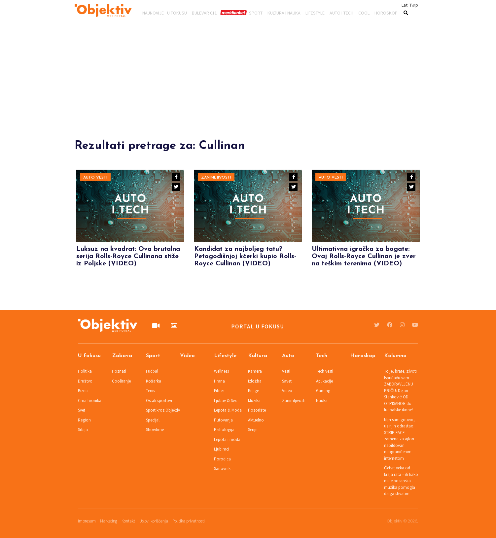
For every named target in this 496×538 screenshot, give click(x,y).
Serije (252, 429)
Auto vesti (95, 178)
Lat (404, 5)
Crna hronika (89, 400)
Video (187, 355)
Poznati (119, 371)
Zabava (122, 355)
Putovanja (223, 420)
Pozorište (257, 410)
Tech (321, 355)
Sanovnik (222, 468)
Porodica (222, 459)
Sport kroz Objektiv (163, 410)
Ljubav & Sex (225, 400)
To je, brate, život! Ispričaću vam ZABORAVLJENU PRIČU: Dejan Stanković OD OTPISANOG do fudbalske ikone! (400, 390)
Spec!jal (152, 420)
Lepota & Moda (228, 410)
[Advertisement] (248, 93)
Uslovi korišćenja (153, 521)
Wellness (221, 371)
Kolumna (395, 355)
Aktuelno (256, 420)
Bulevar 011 (204, 12)
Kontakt (128, 521)
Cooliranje (121, 381)
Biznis (83, 390)
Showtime (155, 429)
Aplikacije (324, 381)
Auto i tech (341, 12)
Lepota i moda (227, 439)
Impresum (87, 521)
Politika (85, 371)
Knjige (253, 390)
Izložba (255, 381)
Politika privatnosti (188, 521)
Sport (256, 12)
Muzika (254, 400)
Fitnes (219, 390)
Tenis (150, 390)
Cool (364, 12)
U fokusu (177, 12)
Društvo (85, 381)
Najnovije (153, 12)
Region (84, 420)
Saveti (287, 381)
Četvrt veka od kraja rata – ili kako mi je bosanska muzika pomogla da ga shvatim (401, 480)
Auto (288, 355)
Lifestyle (315, 12)
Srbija (83, 429)
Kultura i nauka (284, 12)
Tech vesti (324, 371)
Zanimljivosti (216, 178)
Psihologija (224, 429)
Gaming (323, 390)
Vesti (286, 371)
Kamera (255, 371)
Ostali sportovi (159, 400)
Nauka (322, 400)
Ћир (413, 5)
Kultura (257, 355)
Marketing (108, 521)
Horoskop (386, 12)
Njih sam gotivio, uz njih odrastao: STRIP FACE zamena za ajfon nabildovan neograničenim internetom (399, 439)
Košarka (153, 381)
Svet (81, 410)
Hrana (219, 381)
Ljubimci (221, 449)
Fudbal (152, 371)
